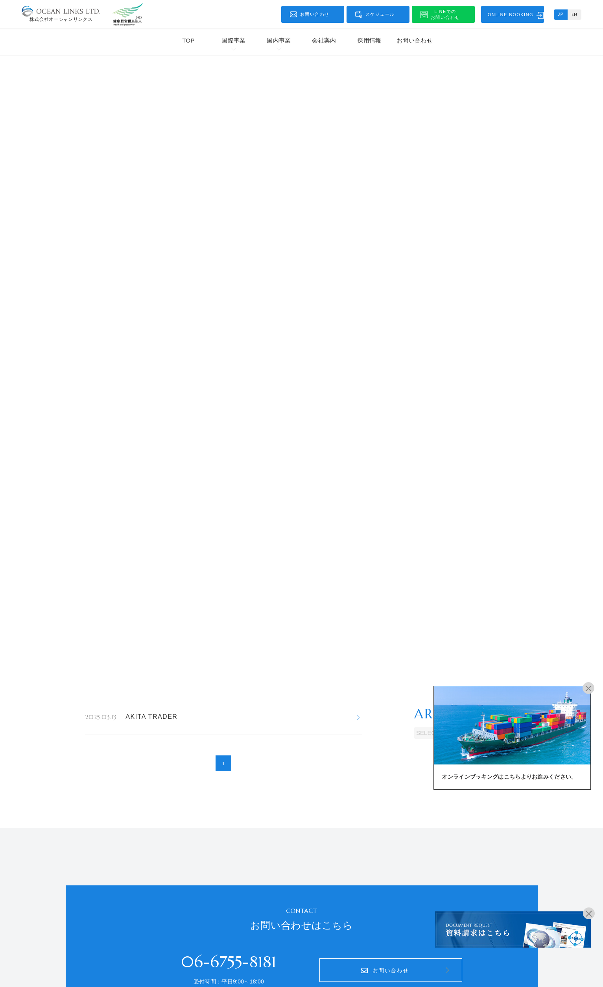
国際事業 (233, 40)
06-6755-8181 (229, 962)
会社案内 (324, 40)
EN (575, 14)
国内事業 (279, 40)
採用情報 (369, 40)
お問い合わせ (414, 40)
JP (561, 14)
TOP (188, 40)
